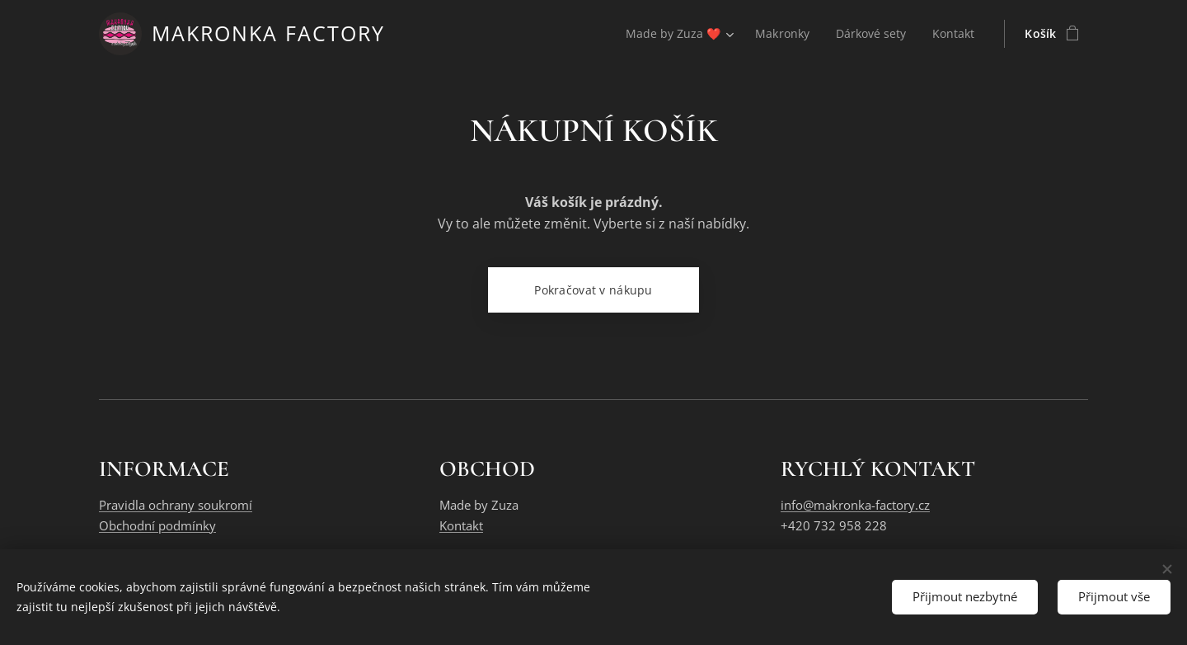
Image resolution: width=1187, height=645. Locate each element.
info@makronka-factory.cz (855, 505)
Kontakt (461, 525)
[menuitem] (675, 33)
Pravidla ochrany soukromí (175, 505)
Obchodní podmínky (157, 525)
